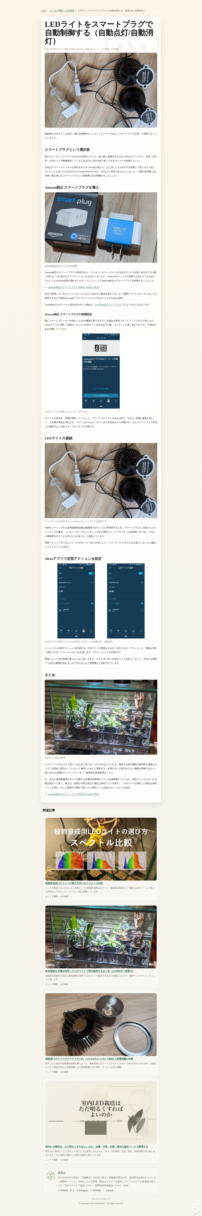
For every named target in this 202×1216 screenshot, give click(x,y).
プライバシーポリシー (101, 1199)
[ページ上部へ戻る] (195, 1209)
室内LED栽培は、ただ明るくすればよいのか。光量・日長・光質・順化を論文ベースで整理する (96, 1146)
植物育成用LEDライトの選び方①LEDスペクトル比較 (74, 883)
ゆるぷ (92, 49)
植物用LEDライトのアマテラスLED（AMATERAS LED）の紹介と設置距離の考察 (89, 1058)
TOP (44, 11)
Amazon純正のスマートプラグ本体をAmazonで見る (73, 287)
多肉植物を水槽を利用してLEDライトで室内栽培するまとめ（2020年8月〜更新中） (90, 971)
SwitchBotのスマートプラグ (108, 304)
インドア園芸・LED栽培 (62, 10)
